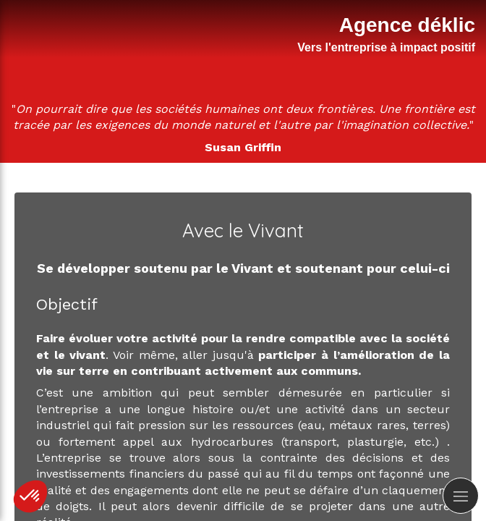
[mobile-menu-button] (461, 496)
